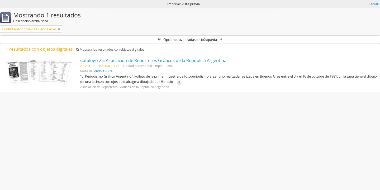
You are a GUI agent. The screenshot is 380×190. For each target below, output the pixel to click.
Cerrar (373, 4)
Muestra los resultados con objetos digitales (110, 49)
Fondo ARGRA (103, 71)
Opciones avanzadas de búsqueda (190, 39)
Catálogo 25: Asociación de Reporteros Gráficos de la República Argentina (153, 60)
